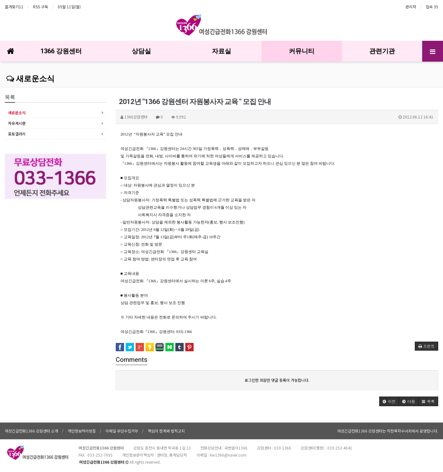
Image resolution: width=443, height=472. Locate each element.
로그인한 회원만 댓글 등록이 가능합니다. (277, 380)
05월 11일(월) (69, 6)
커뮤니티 (301, 51)
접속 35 (432, 6)
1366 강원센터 (61, 51)
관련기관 (382, 51)
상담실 (141, 51)
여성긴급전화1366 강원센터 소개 (31, 430)
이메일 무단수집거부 (121, 430)
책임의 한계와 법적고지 (166, 430)
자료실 (221, 51)
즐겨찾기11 (14, 6)
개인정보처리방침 (82, 430)
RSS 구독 (40, 6)
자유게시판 (17, 123)
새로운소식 (30, 78)
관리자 (410, 6)
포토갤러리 (17, 133)
